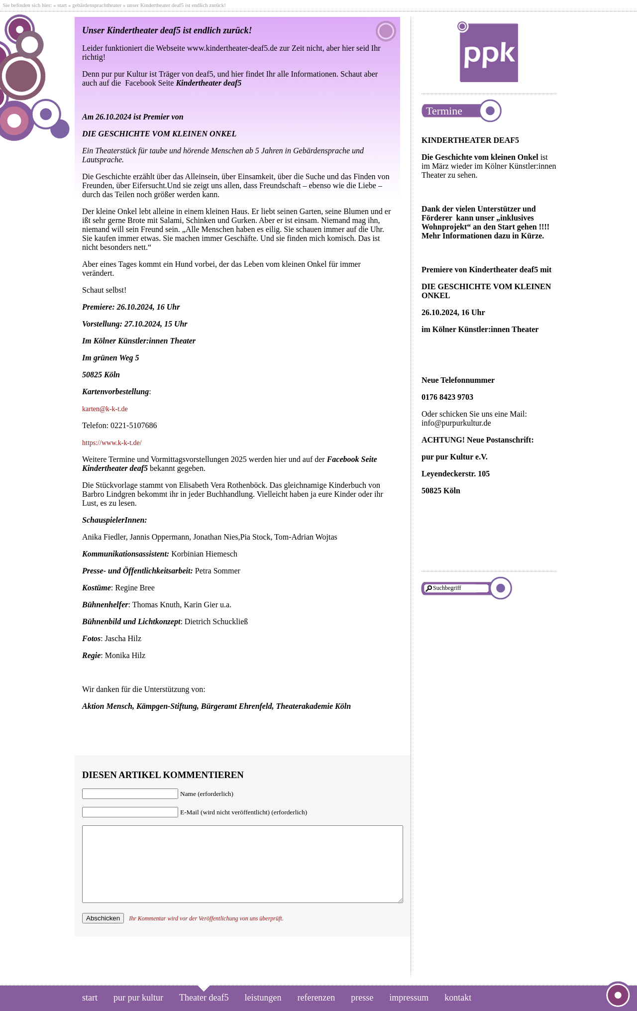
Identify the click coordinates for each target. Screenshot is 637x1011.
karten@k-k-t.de (105, 409)
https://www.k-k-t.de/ (112, 443)
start (62, 5)
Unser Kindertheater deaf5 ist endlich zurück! (167, 30)
